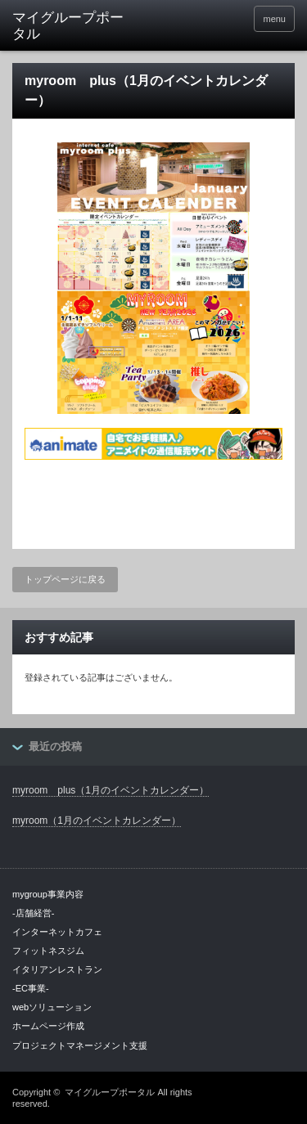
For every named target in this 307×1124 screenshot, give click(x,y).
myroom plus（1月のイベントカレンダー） (110, 790)
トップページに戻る (65, 579)
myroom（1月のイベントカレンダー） (96, 820)
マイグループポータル (110, 1092)
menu (274, 19)
